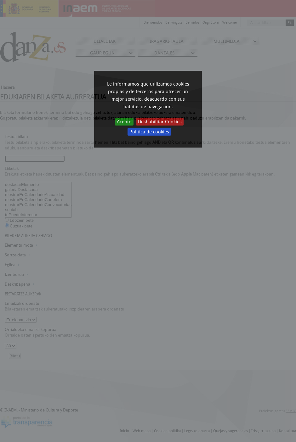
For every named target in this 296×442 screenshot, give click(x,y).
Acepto (124, 122)
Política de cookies (149, 132)
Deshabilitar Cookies (160, 122)
